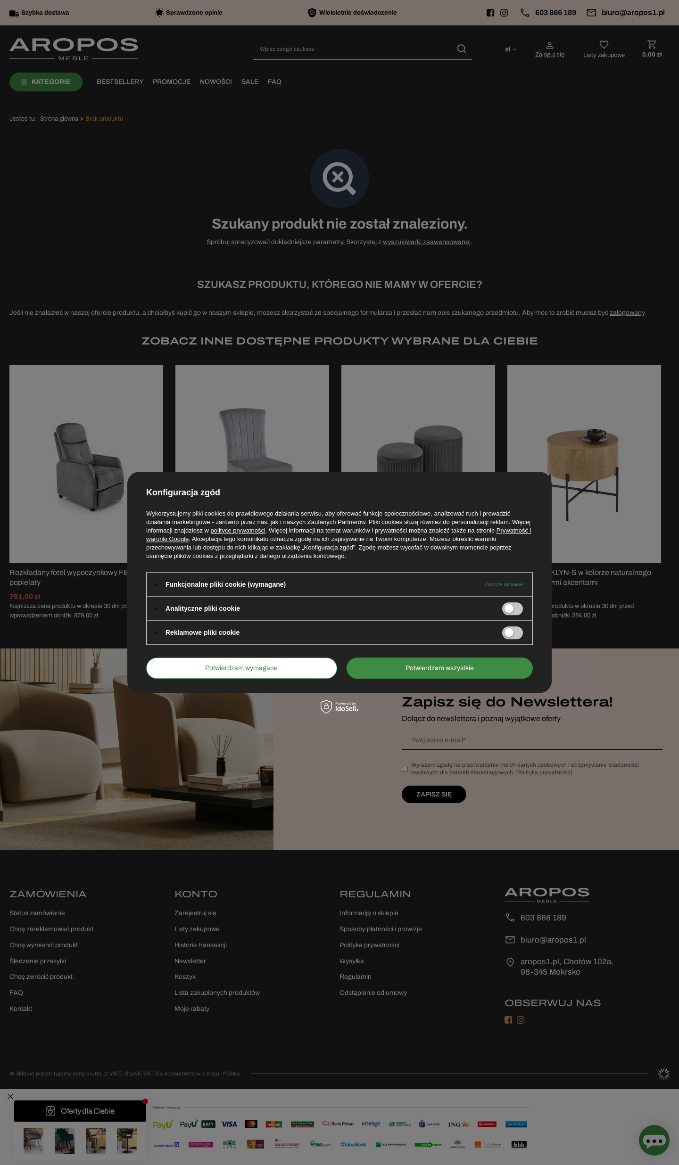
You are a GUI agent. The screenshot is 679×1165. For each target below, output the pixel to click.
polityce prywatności (238, 530)
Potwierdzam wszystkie (440, 668)
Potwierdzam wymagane (241, 668)
